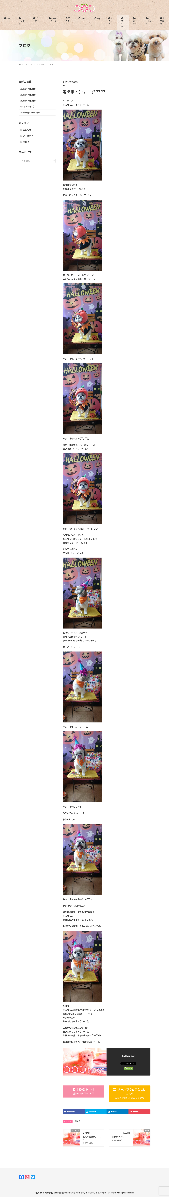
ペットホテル (36, 21)
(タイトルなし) (27, 107)
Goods (83, 18)
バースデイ (149, 21)
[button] (83, 1091)
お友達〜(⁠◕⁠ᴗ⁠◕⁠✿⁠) (28, 89)
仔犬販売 (68, 21)
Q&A (98, 18)
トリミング (22, 21)
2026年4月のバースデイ (30, 113)
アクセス (110, 21)
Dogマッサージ (53, 19)
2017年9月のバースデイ (92, 1138)
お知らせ (135, 21)
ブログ (122, 23)
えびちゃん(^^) (117, 1137)
